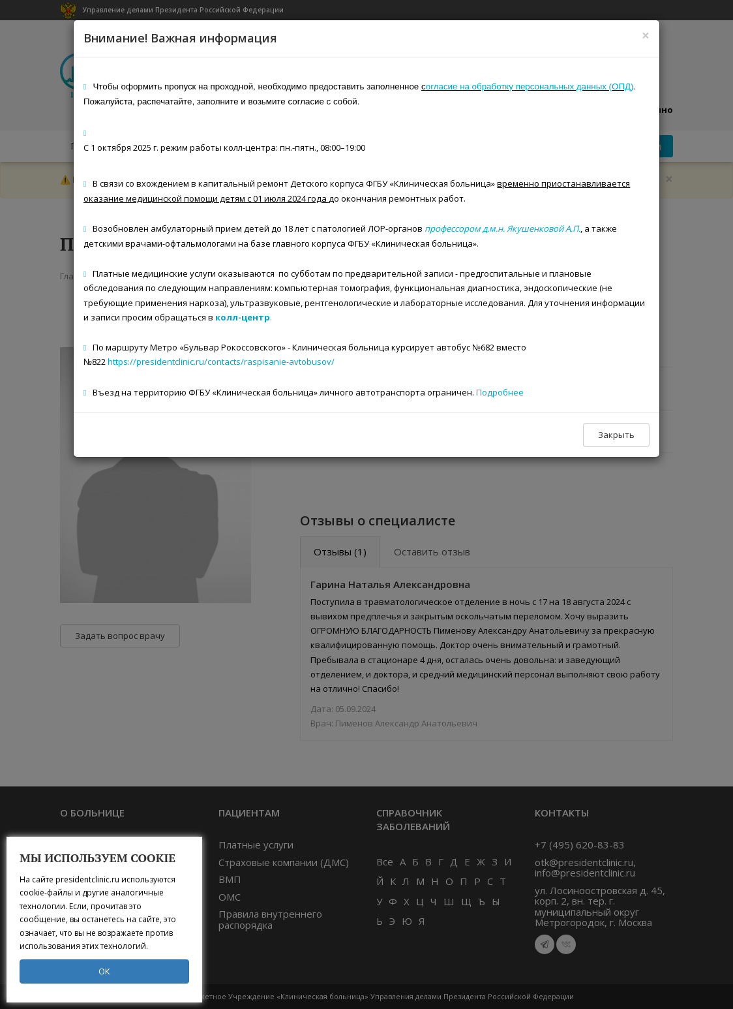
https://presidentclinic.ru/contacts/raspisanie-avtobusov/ (221, 361)
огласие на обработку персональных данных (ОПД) (530, 86)
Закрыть (616, 435)
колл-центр (242, 317)
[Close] (646, 35)
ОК (104, 971)
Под (484, 392)
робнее (508, 392)
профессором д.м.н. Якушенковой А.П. (502, 228)
